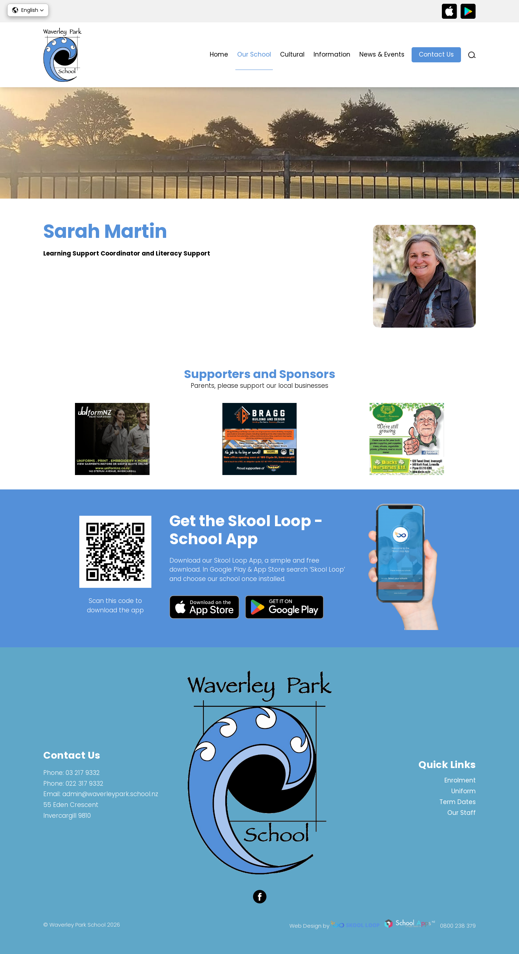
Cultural (292, 54)
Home (219, 54)
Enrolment (460, 780)
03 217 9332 (83, 772)
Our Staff (461, 812)
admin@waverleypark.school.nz (110, 794)
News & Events (381, 54)
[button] (28, 10)
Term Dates (457, 802)
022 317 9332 (84, 783)
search (472, 55)
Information (332, 54)
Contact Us (436, 54)
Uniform (463, 791)
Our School (254, 54)
